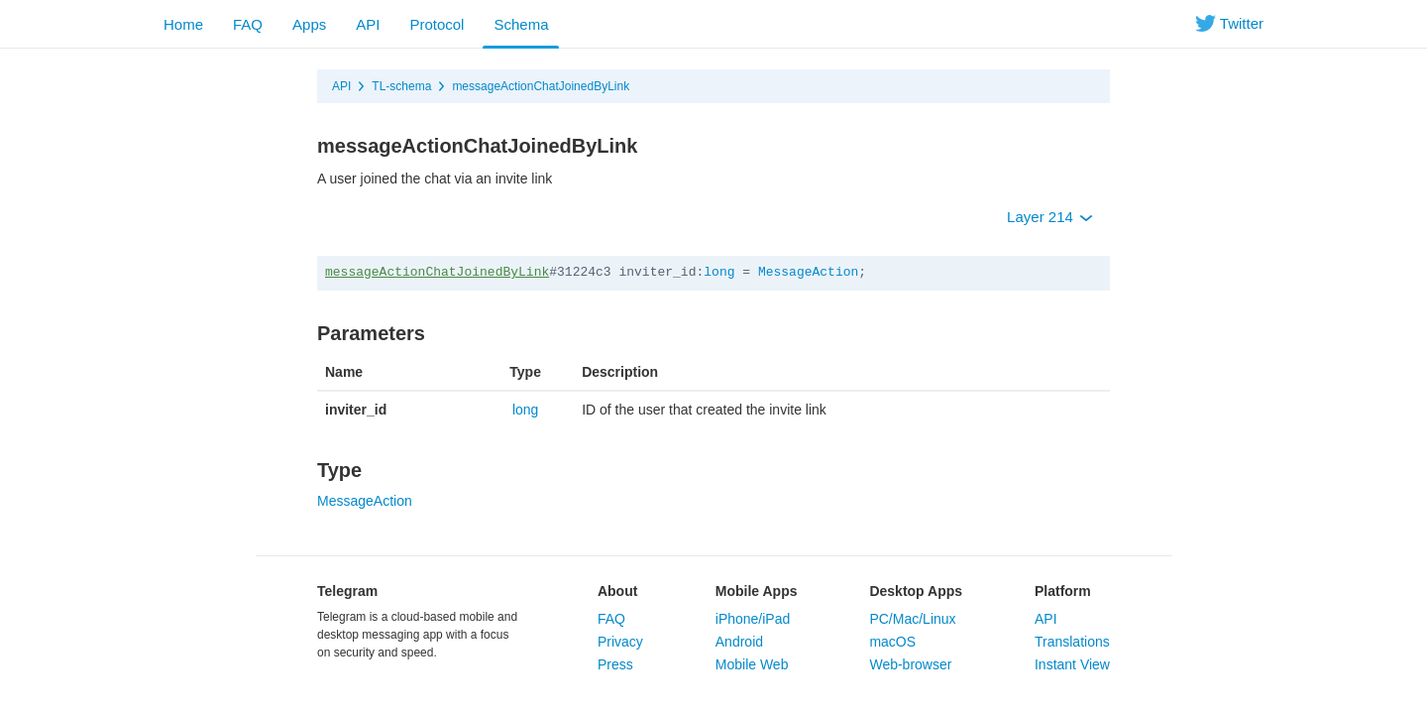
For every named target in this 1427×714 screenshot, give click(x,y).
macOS (892, 642)
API (368, 24)
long (719, 272)
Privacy (620, 642)
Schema (521, 24)
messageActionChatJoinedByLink (540, 86)
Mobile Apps (756, 591)
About (617, 591)
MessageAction (808, 272)
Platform (1063, 591)
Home (183, 24)
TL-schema (401, 86)
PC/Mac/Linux (912, 619)
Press (615, 664)
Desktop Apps (915, 591)
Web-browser (910, 664)
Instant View (1072, 664)
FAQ (248, 24)
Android (739, 642)
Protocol (436, 24)
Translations (1072, 642)
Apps (309, 24)
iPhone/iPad (753, 619)
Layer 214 (1050, 216)
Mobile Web (752, 664)
